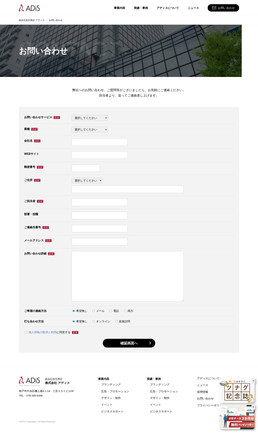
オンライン (101, 321)
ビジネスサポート (112, 411)
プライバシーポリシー (211, 405)
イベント (106, 404)
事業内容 (103, 378)
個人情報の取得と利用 (42, 332)
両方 (128, 311)
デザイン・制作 (111, 398)
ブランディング (111, 384)
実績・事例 (154, 378)
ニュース (202, 385)
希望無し (80, 311)
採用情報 (202, 391)
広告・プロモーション (115, 391)
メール (98, 311)
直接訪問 (122, 321)
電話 (114, 311)
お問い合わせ (205, 398)
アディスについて (208, 378)
